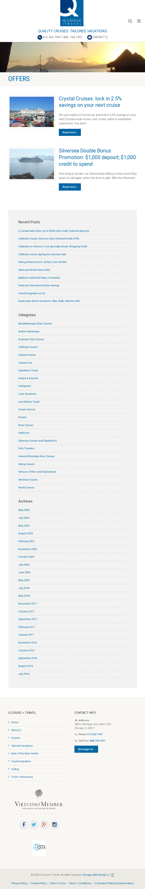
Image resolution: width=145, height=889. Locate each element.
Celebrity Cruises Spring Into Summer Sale (42, 254)
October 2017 (26, 611)
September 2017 (27, 619)
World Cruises (26, 487)
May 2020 (24, 580)
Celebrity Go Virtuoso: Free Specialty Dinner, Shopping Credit (52, 246)
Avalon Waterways (29, 331)
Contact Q (100, 37)
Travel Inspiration (21, 761)
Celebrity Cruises (28, 346)
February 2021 (26, 541)
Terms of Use (57, 883)
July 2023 (23, 517)
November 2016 (27, 642)
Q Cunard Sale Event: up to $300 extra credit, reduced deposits (53, 230)
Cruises (15, 737)
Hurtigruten (24, 385)
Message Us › (86, 749)
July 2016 (23, 673)
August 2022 (25, 533)
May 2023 (24, 525)
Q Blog (15, 769)
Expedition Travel (28, 370)
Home (14, 722)
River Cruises (25, 425)
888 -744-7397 (73, 37)
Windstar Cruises (28, 479)
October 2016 (26, 650)
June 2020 (24, 572)
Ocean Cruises (26, 409)
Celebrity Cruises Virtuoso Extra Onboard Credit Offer (48, 238)
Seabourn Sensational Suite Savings (38, 285)
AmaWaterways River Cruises (35, 323)
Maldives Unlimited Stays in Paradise (39, 277)
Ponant (22, 417)
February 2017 (26, 627)
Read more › (69, 132)
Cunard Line (25, 362)
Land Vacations (27, 393)
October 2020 (26, 556)
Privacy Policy (19, 883)
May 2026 (24, 509)
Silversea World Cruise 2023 (34, 269)
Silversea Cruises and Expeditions (37, 440)
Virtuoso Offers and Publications (37, 471)
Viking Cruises (26, 464)
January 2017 (26, 634)
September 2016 (27, 658)
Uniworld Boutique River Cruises (36, 456)
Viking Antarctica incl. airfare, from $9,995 (42, 261)
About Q (16, 730)
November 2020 (27, 549)
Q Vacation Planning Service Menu (114, 883)
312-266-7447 (52, 37)
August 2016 (25, 666)
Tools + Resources (22, 776)
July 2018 (23, 588)
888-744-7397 (97, 740)
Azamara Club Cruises (31, 339)
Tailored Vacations (22, 745)
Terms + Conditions (80, 883)
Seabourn (24, 432)
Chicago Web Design (94, 874)
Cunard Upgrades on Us (31, 293)
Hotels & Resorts (28, 378)
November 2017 (27, 603)
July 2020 (23, 564)
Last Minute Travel (28, 401)
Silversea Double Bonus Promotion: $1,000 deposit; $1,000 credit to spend (97, 157)
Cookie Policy (38, 883)
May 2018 (24, 595)
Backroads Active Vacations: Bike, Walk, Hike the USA (49, 300)
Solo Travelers (26, 448)
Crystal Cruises (27, 354)
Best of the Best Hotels (24, 753)
